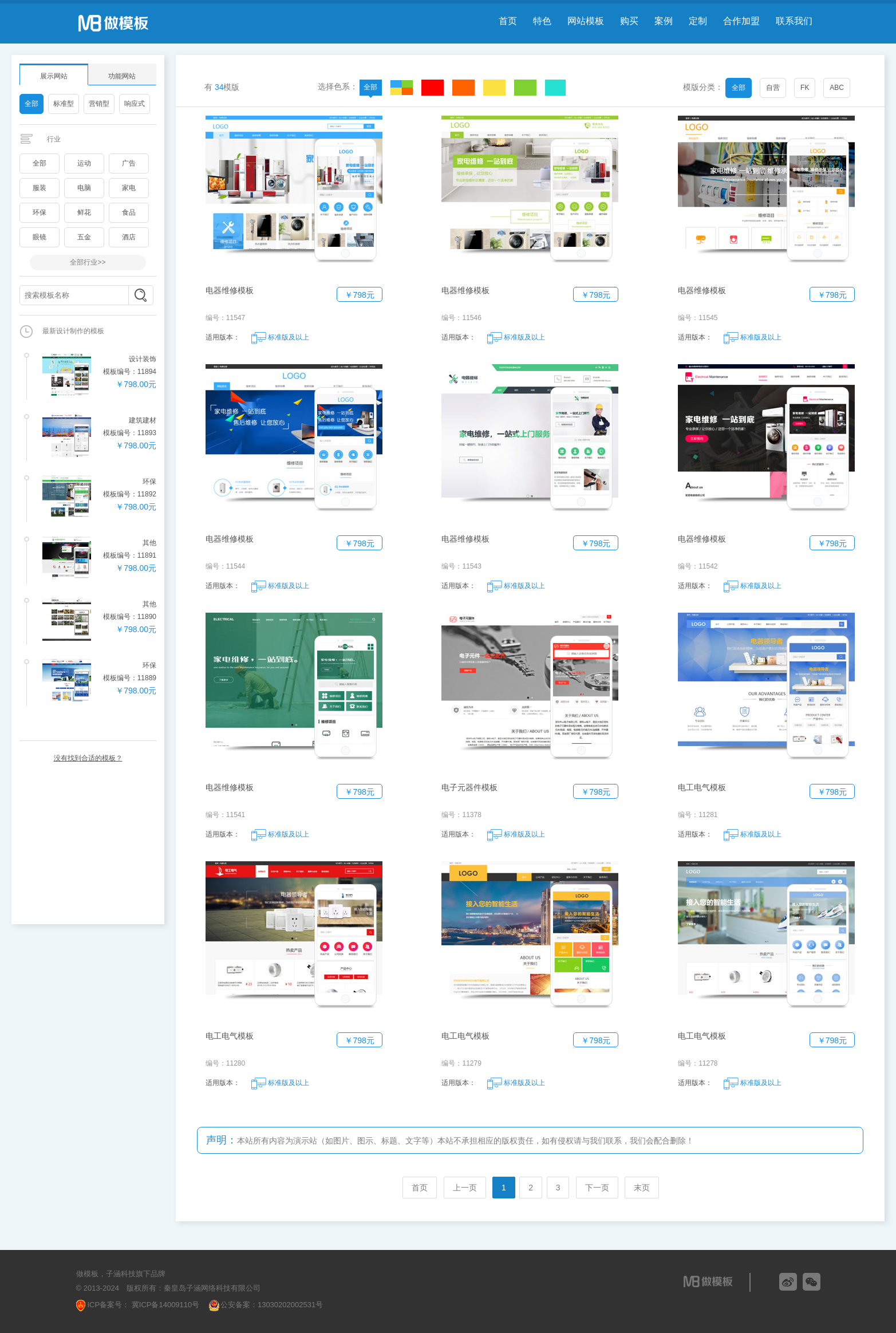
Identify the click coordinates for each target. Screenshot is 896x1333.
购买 (629, 21)
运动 (84, 163)
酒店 (129, 237)
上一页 (465, 1187)
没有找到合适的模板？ (88, 758)
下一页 (597, 1187)
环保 (39, 212)
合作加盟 (741, 21)
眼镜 (39, 237)
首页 (508, 21)
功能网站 (122, 76)
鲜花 (84, 212)
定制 (698, 21)
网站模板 (585, 21)
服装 (39, 188)
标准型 (63, 104)
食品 (129, 212)
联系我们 (794, 21)
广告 (129, 163)
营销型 (99, 104)
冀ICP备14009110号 (164, 1304)
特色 (542, 21)
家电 (129, 188)
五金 (84, 237)
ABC (837, 88)
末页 (642, 1187)
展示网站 (54, 76)
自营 (773, 88)
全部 (31, 104)
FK (804, 88)
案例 (663, 21)
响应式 (134, 104)
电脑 (84, 188)
